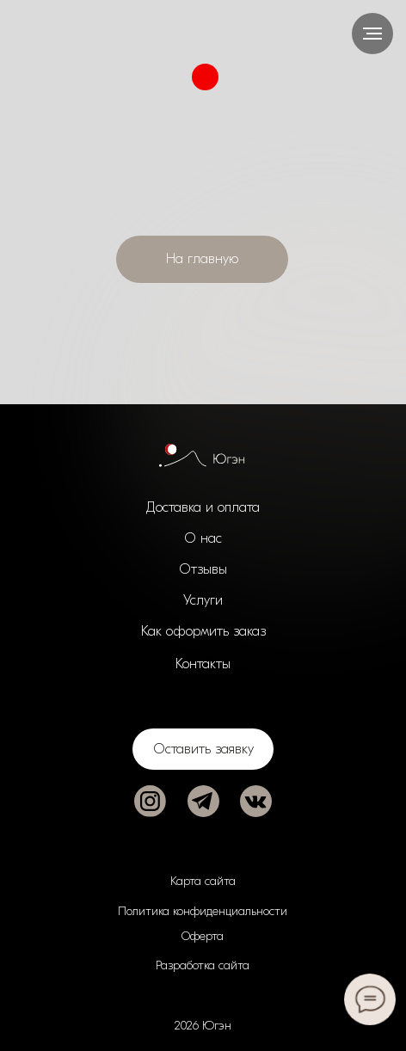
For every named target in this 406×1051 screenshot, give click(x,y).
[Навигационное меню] (372, 34)
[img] (150, 801)
